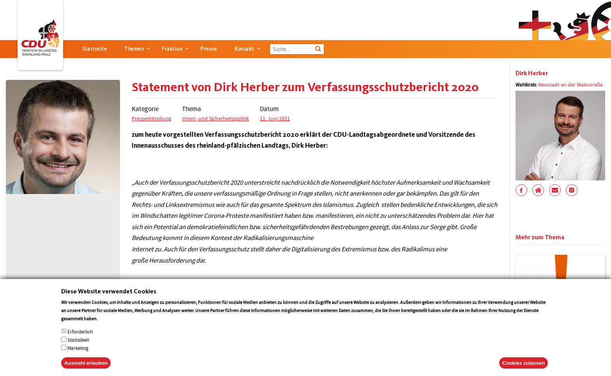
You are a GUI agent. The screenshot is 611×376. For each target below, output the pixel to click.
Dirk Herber (532, 73)
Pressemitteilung (151, 118)
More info (109, 327)
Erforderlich (80, 340)
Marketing (77, 356)
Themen (134, 49)
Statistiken (78, 348)
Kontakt (244, 49)
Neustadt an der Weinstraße (570, 84)
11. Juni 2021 (275, 118)
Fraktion (172, 49)
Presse (208, 49)
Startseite (94, 49)
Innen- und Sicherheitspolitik (215, 118)
